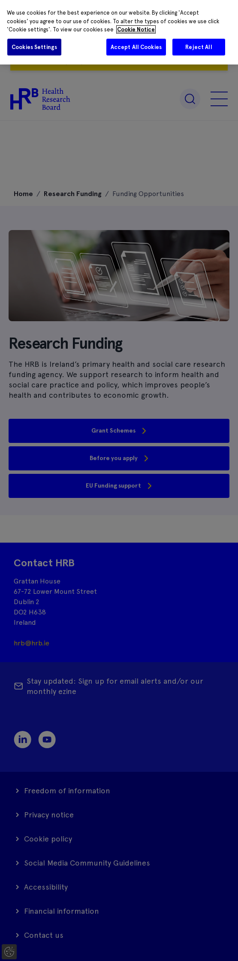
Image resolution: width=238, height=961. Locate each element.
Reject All (198, 47)
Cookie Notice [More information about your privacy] (136, 29)
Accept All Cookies (136, 47)
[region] (119, 32)
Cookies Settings (34, 47)
